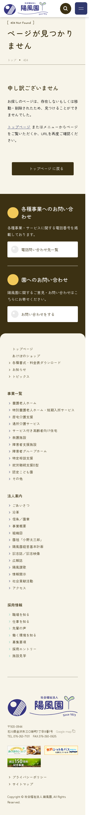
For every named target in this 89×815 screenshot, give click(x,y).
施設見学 (19, 655)
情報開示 (19, 574)
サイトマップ (22, 784)
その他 (17, 478)
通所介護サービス (26, 423)
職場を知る (21, 614)
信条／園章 (21, 518)
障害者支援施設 (24, 444)
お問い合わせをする (38, 314)
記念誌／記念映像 (26, 553)
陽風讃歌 (19, 567)
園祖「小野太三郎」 (28, 539)
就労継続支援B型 (25, 464)
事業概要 (19, 525)
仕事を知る (21, 621)
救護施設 (19, 437)
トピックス (21, 376)
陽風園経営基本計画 (28, 546)
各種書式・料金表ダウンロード (36, 362)
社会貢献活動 (22, 580)
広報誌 (17, 560)
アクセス (19, 587)
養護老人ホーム (24, 402)
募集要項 (19, 641)
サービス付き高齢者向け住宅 (34, 430)
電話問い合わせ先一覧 (39, 249)
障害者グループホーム (29, 451)
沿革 (15, 512)
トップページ (19, 126)
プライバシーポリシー (29, 777)
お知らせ (19, 369)
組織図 (17, 532)
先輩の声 (19, 628)
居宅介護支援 (22, 416)
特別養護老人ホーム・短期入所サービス (43, 409)
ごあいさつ (21, 505)
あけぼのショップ (26, 355)
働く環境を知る (24, 635)
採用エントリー (24, 648)
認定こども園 (22, 471)
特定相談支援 (22, 457)
